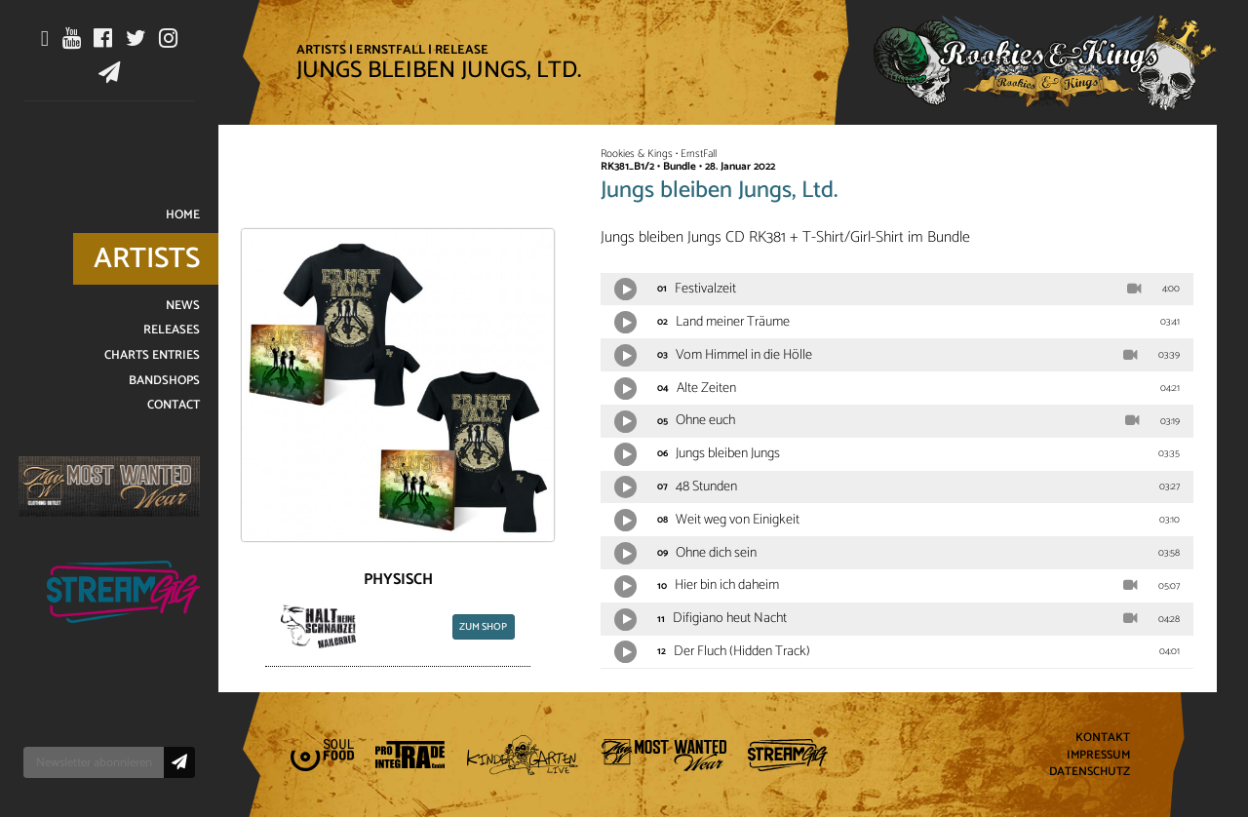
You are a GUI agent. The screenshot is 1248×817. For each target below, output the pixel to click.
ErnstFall (390, 49)
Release (461, 49)
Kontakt (1102, 737)
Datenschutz (1089, 772)
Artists (321, 49)
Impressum (1098, 755)
